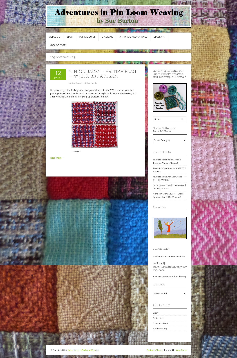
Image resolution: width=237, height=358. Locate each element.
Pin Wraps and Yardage (133, 36)
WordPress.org (160, 328)
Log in (155, 312)
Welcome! (54, 36)
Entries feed (158, 318)
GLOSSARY (159, 36)
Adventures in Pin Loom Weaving (83, 350)
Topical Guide (87, 36)
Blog (70, 36)
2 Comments (91, 83)
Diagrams (107, 36)
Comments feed (160, 323)
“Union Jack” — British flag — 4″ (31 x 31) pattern (102, 74)
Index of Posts (58, 45)
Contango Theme (155, 350)
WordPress (181, 350)
